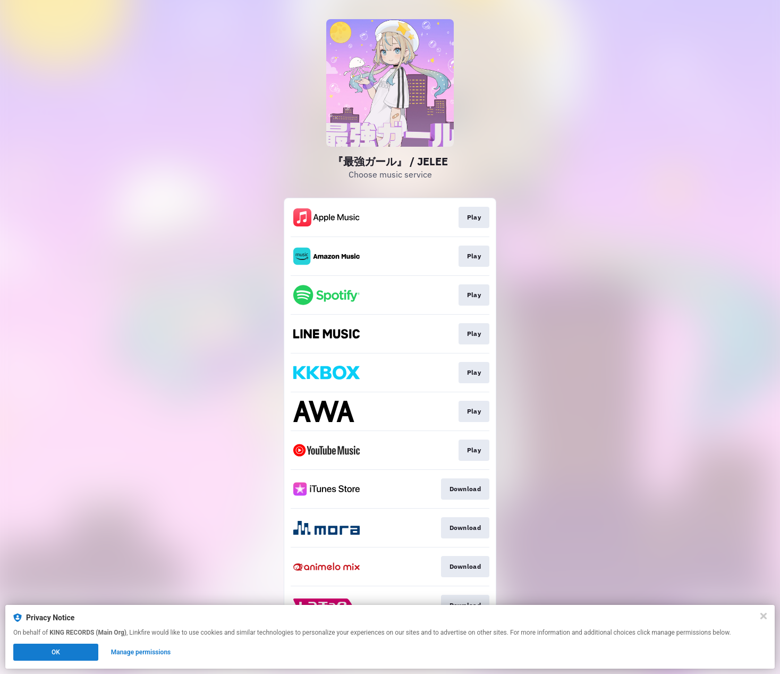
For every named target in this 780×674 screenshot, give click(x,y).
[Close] (763, 616)
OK (56, 652)
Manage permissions (141, 652)
